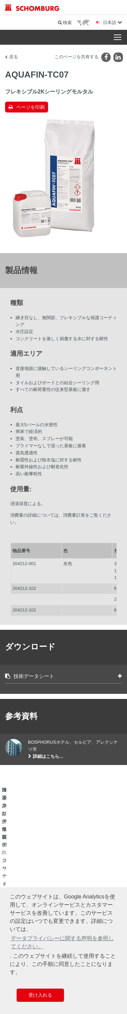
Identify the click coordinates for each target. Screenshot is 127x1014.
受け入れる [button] (40, 995)
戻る (13, 56)
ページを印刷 (30, 107)
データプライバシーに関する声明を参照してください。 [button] (62, 942)
